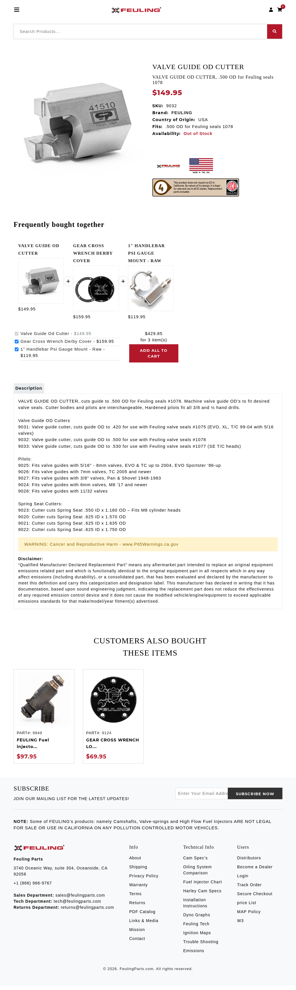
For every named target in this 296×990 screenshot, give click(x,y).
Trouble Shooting (201, 946)
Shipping (138, 871)
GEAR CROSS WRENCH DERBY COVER (93, 253)
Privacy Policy (143, 880)
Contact (137, 943)
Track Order (249, 889)
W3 (240, 925)
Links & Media (143, 925)
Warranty (138, 889)
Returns (137, 907)
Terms (135, 898)
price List (246, 907)
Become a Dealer (255, 871)
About (135, 863)
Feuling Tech (196, 928)
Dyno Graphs (196, 919)
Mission (137, 934)
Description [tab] (32, 390)
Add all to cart (153, 353)
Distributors (249, 863)
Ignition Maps (197, 937)
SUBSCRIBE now (255, 798)
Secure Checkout (254, 898)
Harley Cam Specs (202, 895)
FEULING (181, 112)
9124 (107, 738)
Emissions (193, 955)
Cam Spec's (195, 863)
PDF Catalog (142, 916)
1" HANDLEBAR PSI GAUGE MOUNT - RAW (146, 253)
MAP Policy (248, 916)
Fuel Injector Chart (202, 886)
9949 (37, 738)
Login (242, 880)
